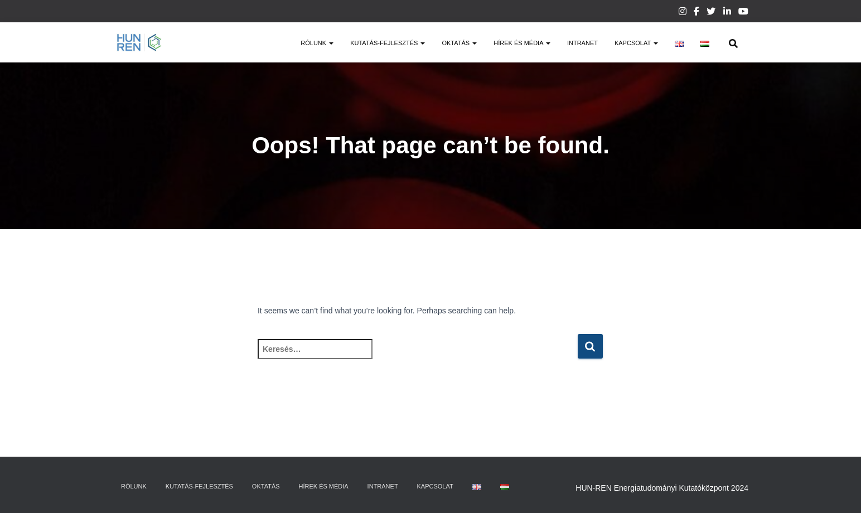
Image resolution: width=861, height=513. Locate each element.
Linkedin (727, 13)
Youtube (743, 13)
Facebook (696, 13)
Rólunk (317, 43)
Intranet (582, 43)
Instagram (682, 13)
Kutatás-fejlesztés (387, 43)
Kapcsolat (636, 43)
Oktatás (459, 43)
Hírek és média (522, 43)
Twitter (711, 13)
